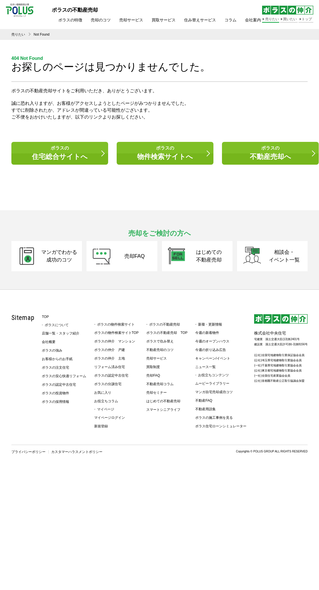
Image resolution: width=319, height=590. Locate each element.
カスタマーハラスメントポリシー (76, 456)
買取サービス (164, 20)
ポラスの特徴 (70, 20)
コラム (230, 20)
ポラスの (60, 154)
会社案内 (253, 20)
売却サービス (131, 20)
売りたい (272, 19)
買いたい (290, 19)
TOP (45, 321)
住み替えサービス (200, 20)
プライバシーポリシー (28, 456)
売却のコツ (101, 20)
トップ (307, 19)
